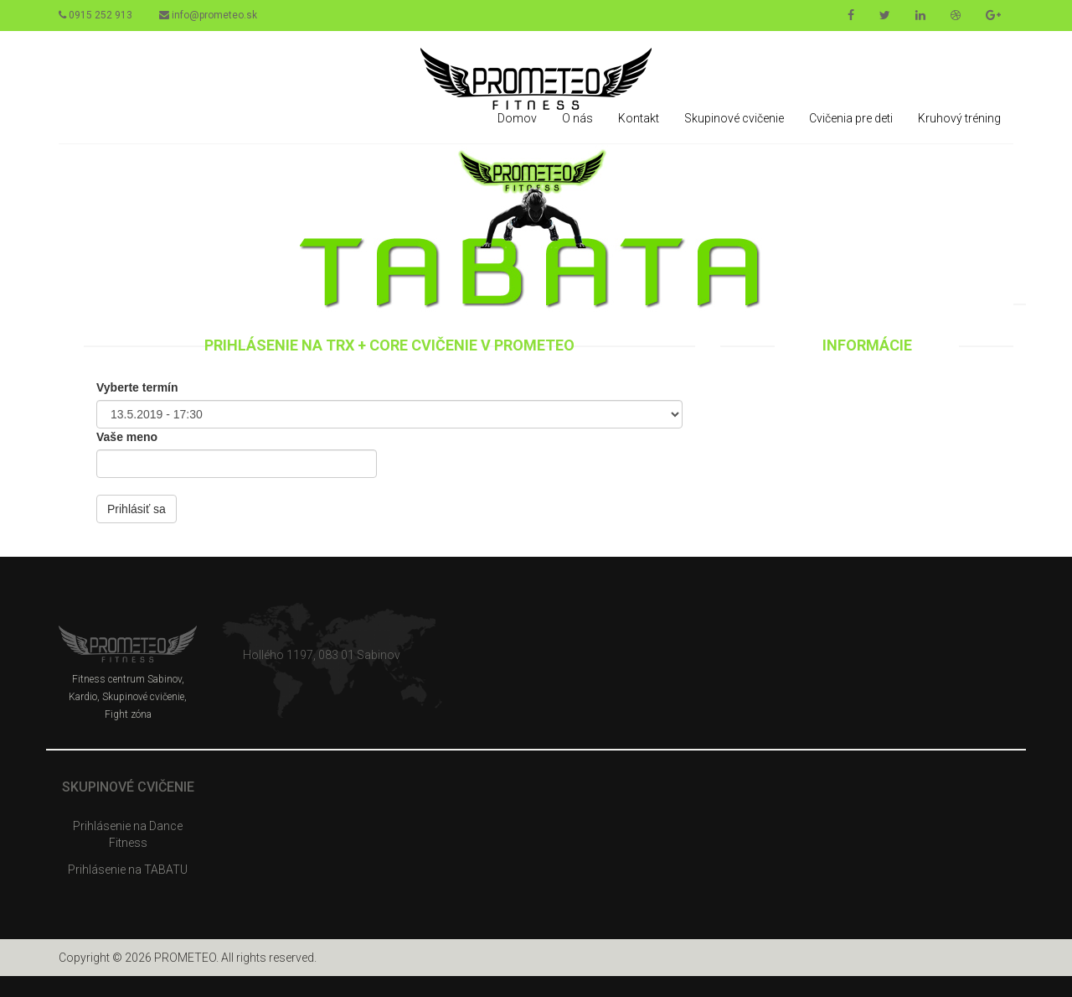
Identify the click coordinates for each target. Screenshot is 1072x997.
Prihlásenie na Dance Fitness (128, 834)
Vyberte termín (137, 387)
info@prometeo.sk (208, 15)
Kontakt (638, 118)
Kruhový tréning (959, 118)
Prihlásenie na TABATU (128, 869)
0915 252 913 (95, 15)
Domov (517, 118)
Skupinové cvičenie (734, 118)
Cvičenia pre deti (851, 118)
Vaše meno (126, 437)
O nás (577, 118)
